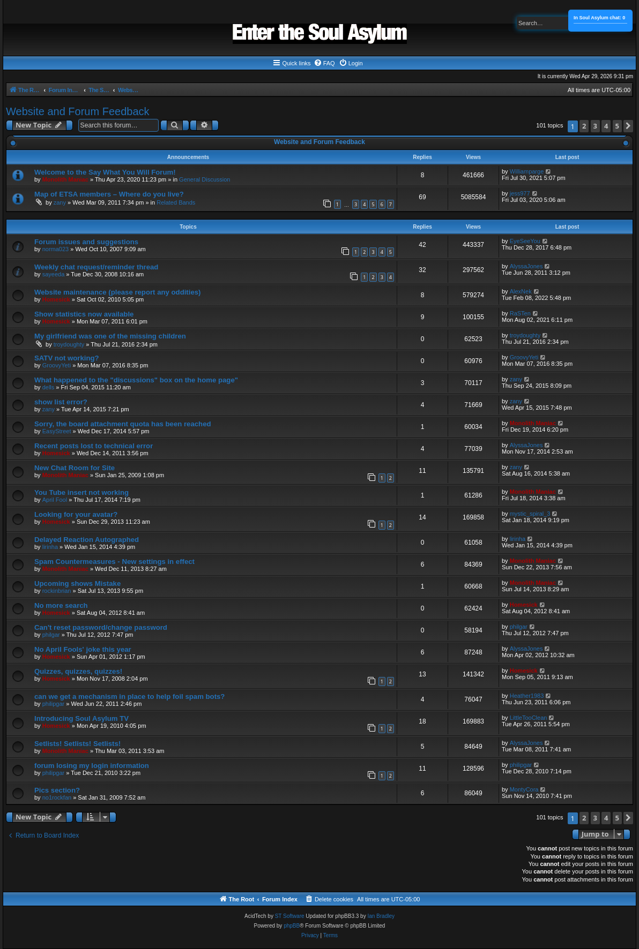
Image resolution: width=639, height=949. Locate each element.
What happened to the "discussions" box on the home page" (136, 380)
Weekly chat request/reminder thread (96, 267)
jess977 (520, 193)
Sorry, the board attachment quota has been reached (122, 424)
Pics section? (57, 790)
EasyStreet (56, 431)
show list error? (60, 402)
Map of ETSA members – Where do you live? (109, 194)
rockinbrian (56, 591)
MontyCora (524, 789)
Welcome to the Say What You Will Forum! (105, 172)
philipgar (53, 704)
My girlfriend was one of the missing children (110, 336)
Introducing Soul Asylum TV (81, 718)
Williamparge (527, 171)
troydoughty (69, 344)
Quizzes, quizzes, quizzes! (78, 671)
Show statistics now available (83, 314)
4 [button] (606, 126)
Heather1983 (527, 695)
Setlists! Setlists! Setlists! (77, 744)
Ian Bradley (381, 916)
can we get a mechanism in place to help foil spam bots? (129, 696)
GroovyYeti (56, 365)
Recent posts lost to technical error (93, 446)
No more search (61, 605)
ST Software (289, 916)
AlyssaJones (526, 266)
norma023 (55, 249)
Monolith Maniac (65, 179)
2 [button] (584, 126)
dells (48, 387)
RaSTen (520, 313)
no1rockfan (56, 797)
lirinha (50, 547)
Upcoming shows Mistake (77, 583)
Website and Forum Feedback (78, 111)
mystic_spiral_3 (530, 513)
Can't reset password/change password (100, 627)
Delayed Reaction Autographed (86, 540)
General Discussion (204, 179)
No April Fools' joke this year (82, 649)
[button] (628, 126)
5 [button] (617, 126)
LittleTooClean (528, 717)
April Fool (54, 499)
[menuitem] (324, 63)
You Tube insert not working (81, 492)
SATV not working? (66, 358)
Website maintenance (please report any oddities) (117, 292)
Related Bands (176, 202)
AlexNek (521, 291)
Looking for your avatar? (75, 514)
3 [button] (595, 126)
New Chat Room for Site (74, 468)
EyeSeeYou (525, 241)
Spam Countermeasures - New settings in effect (114, 562)
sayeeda (53, 274)
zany (60, 202)
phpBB (292, 926)
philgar (51, 634)
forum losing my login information (91, 766)
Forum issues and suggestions (86, 242)
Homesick (56, 299)
